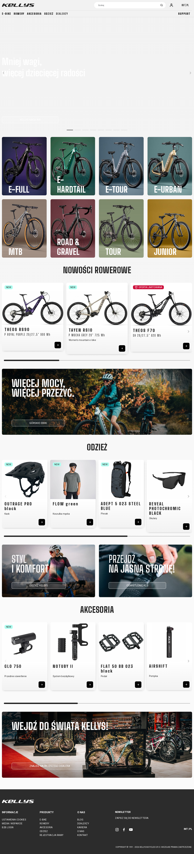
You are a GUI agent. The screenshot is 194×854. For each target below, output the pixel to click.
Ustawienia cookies (14, 819)
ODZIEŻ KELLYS (39, 585)
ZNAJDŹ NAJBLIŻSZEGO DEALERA (50, 766)
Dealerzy (62, 13)
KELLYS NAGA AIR (30, 119)
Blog (80, 819)
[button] (3, 73)
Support (184, 13)
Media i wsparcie (12, 823)
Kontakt (82, 835)
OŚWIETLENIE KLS (137, 585)
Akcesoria (34, 13)
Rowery (19, 13)
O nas (80, 831)
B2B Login (8, 827)
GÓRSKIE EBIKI (38, 423)
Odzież (48, 13)
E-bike (6, 13)
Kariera (82, 827)
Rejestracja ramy (52, 835)
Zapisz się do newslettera (132, 818)
